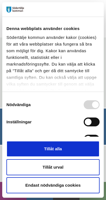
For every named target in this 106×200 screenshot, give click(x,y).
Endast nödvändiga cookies (53, 185)
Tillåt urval (53, 167)
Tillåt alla (53, 148)
